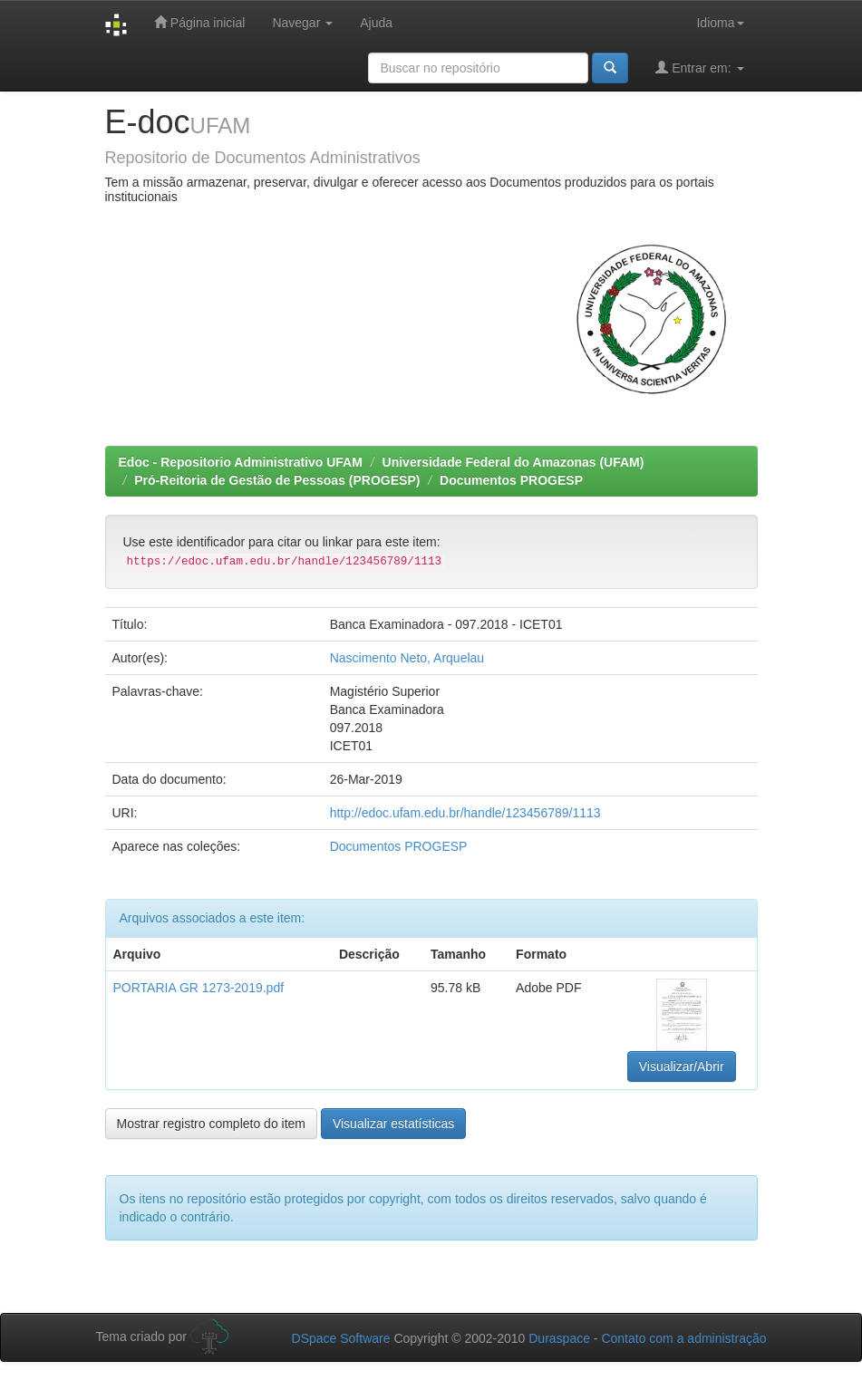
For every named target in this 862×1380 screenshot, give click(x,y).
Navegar (302, 22)
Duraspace (559, 1338)
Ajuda (376, 22)
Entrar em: (699, 67)
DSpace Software (341, 1338)
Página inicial (199, 22)
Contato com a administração (683, 1338)
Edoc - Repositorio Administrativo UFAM (241, 462)
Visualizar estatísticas (393, 1123)
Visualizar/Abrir (681, 1066)
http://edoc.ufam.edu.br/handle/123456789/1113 (465, 813)
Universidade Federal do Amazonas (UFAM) (513, 462)
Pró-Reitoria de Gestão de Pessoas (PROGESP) (277, 480)
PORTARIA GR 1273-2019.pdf (199, 987)
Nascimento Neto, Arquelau (407, 658)
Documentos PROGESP (511, 480)
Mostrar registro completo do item (211, 1123)
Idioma (719, 22)
